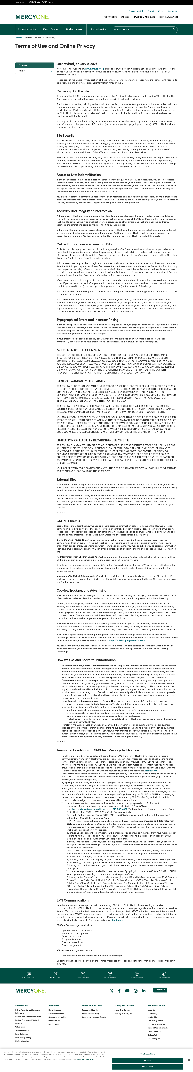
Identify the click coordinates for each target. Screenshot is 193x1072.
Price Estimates (21, 1034)
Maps (160, 11)
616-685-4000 (120, 809)
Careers (125, 17)
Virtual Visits (20, 1027)
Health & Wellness (168, 17)
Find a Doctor (51, 27)
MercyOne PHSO (55, 1021)
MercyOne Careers (122, 1010)
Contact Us (172, 11)
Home (21, 71)
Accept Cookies (148, 1067)
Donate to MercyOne (156, 1024)
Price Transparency (23, 1038)
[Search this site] (145, 30)
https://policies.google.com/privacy (127, 641)
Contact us (160, 990)
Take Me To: (20, 2)
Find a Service (98, 27)
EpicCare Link (53, 1024)
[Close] (189, 1060)
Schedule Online (27, 27)
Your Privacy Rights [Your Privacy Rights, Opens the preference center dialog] (147, 1054)
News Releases (54, 1010)
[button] (52, 71)
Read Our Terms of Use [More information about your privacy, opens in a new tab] (85, 1060)
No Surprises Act (22, 1041)
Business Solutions (56, 1014)
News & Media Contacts (158, 1028)
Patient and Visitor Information (28, 1017)
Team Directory (154, 1031)
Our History (152, 1014)
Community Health (155, 1021)
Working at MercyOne (123, 1014)
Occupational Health (56, 1017)
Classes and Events (89, 1010)
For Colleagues (154, 1039)
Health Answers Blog (90, 1014)
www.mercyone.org (94, 69)
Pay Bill (151, 11)
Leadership (152, 1017)
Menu (24, 65)
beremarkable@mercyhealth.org (88, 809)
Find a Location (74, 27)
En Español (152, 1035)
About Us (151, 1010)
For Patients (110, 17)
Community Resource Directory (94, 1017)
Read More (151, 771)
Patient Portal (135, 11)
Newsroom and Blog (144, 17)
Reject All (147, 1061)
